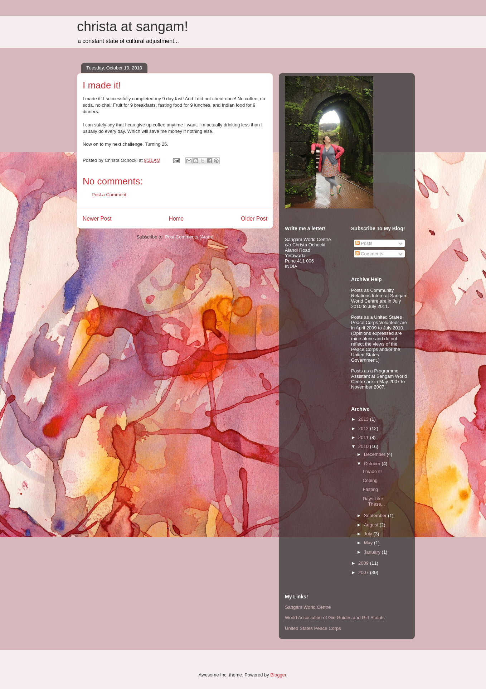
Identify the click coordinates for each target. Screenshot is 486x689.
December (375, 454)
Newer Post (97, 219)
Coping (370, 480)
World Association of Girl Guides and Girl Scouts (335, 617)
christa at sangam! (132, 26)
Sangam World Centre (308, 607)
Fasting (370, 489)
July (369, 533)
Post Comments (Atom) (189, 237)
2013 (364, 419)
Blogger (278, 675)
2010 (364, 446)
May (369, 542)
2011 (364, 437)
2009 (364, 563)
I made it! (372, 471)
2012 (364, 428)
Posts (364, 243)
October (373, 463)
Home (176, 219)
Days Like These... (374, 501)
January (373, 552)
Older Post (254, 219)
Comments (369, 253)
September (376, 515)
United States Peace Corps (313, 628)
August (372, 524)
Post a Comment (109, 194)
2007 (364, 572)
